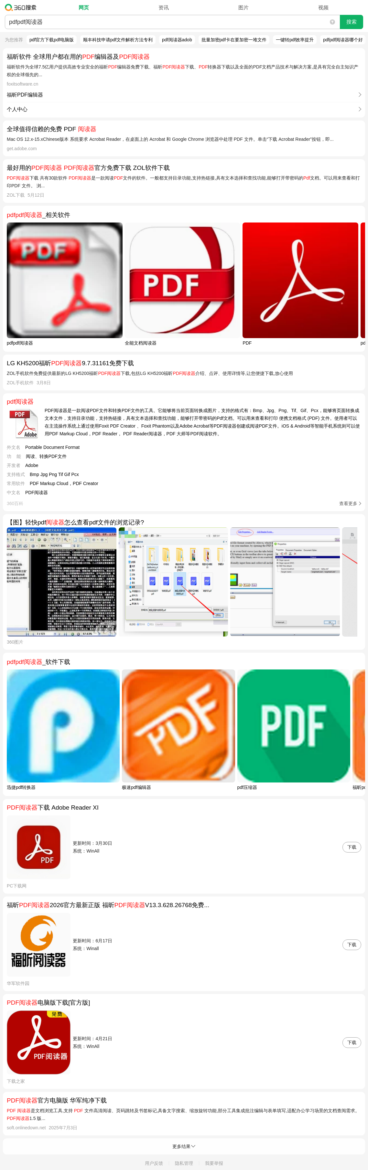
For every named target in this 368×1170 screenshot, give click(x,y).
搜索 (351, 22)
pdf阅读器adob (177, 39)
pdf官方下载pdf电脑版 (51, 39)
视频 (323, 7)
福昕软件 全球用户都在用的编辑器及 (78, 56)
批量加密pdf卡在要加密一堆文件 (233, 39)
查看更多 (348, 503)
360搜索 (22, 7)
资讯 (163, 7)
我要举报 (214, 1163)
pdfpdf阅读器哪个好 (343, 39)
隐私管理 (184, 1163)
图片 (243, 7)
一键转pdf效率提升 (295, 39)
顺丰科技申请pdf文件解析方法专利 (118, 39)
